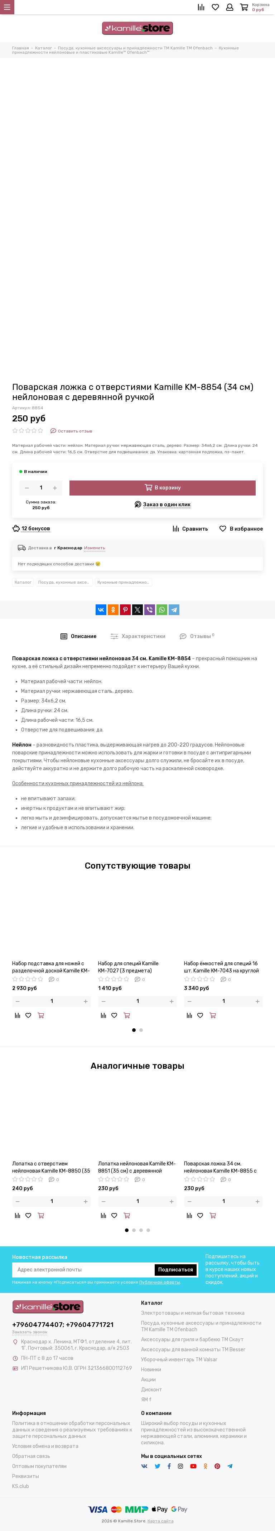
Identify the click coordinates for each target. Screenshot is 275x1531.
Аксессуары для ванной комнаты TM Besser (193, 1350)
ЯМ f (146, 1400)
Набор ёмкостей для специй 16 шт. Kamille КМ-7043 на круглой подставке (221, 968)
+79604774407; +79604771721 (63, 1325)
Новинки (151, 1370)
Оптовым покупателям (39, 1466)
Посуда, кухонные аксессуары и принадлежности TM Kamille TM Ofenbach (65, 582)
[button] (134, 1030)
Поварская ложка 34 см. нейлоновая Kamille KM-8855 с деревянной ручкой (220, 1168)
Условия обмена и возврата (45, 1446)
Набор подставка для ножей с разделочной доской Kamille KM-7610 (51, 968)
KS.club (20, 1486)
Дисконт (151, 1390)
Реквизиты (25, 1476)
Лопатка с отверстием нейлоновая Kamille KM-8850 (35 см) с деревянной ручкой (51, 1168)
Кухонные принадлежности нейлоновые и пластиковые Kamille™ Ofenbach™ (124, 582)
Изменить (94, 547)
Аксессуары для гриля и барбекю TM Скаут (192, 1340)
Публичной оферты (159, 1282)
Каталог (23, 582)
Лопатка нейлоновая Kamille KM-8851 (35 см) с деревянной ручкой (137, 1168)
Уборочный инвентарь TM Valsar (179, 1360)
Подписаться (175, 1270)
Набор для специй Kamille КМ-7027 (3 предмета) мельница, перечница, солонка (135, 968)
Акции (148, 1380)
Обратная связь (31, 1456)
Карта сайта (161, 1520)
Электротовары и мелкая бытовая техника (193, 1313)
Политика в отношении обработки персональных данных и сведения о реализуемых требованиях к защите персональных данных (72, 1429)
